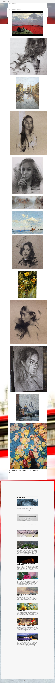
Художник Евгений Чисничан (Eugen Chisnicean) (24, 640)
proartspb (6, 1)
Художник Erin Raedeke (20, 579)
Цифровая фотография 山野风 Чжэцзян (23, 537)
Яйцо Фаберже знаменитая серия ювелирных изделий (25, 625)
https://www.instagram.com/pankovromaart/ (29, 470)
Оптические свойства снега (21, 506)
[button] (9, 5)
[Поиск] (53, 1)
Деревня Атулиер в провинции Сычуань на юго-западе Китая (26, 548)
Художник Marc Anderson (21, 610)
